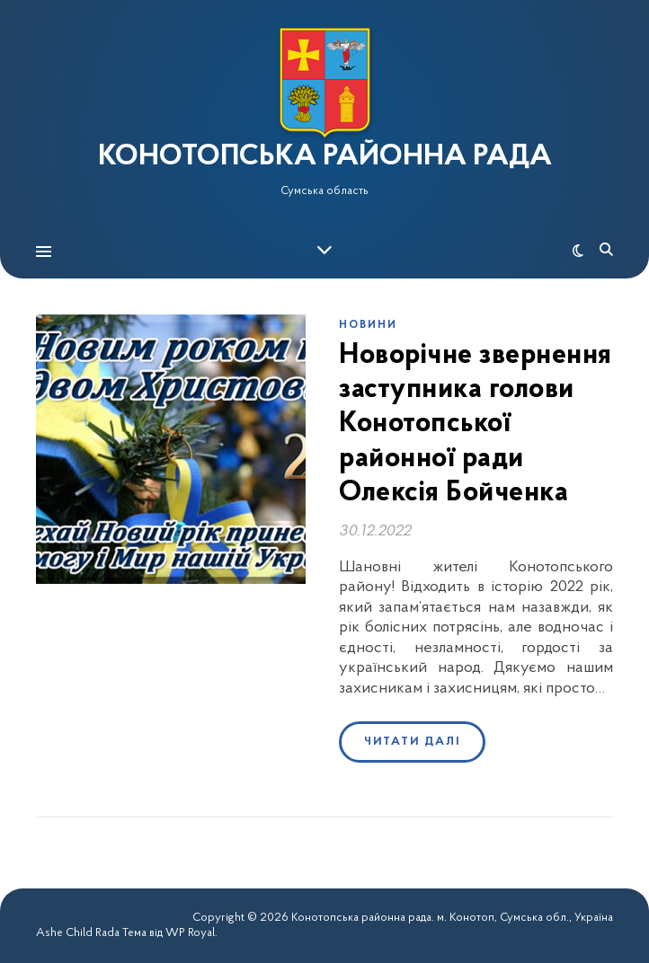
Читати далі (412, 741)
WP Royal (190, 933)
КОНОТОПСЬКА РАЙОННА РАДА (325, 157)
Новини (368, 325)
